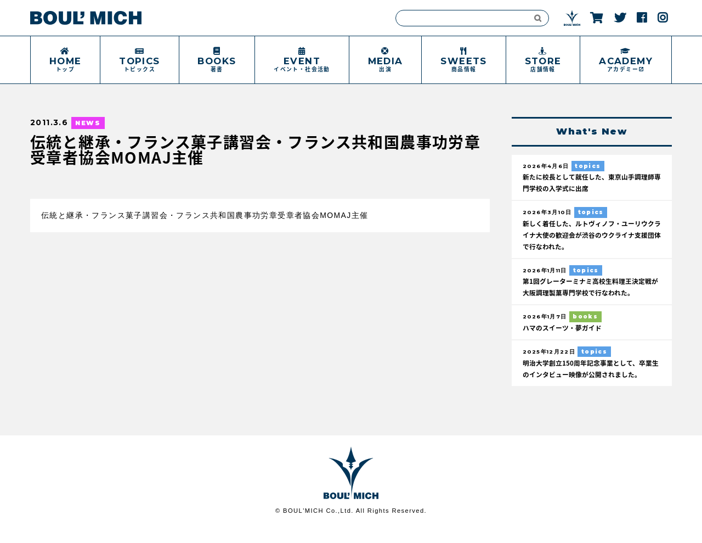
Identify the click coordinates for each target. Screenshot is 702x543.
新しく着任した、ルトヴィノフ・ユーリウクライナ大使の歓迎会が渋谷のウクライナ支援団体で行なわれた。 (590, 237)
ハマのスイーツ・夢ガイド (565, 331)
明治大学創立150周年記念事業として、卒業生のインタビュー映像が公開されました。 (589, 378)
